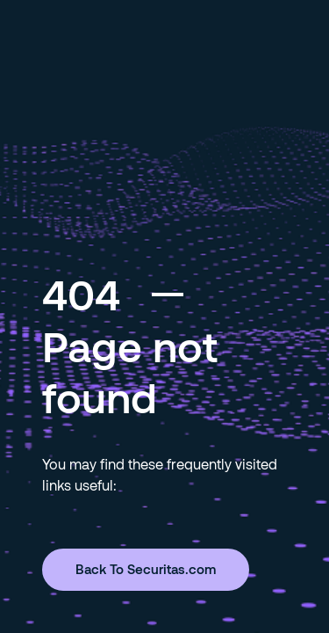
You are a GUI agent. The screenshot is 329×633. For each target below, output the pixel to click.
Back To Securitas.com (145, 569)
